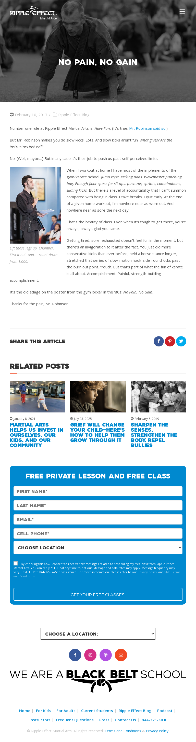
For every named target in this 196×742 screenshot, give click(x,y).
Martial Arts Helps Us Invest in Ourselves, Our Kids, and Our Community (36, 435)
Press (104, 719)
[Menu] (182, 11)
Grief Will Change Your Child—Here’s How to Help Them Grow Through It (97, 432)
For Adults (66, 710)
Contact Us (125, 719)
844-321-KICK (154, 719)
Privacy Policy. (148, 572)
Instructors (40, 719)
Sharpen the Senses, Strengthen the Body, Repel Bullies (154, 435)
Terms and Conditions (123, 730)
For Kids (43, 710)
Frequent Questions (75, 719)
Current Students (97, 710)
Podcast (165, 710)
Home (24, 710)
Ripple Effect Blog (74, 114)
